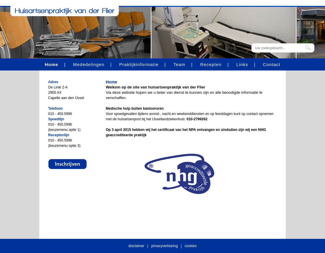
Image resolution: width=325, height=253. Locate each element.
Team (179, 64)
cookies (191, 246)
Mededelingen (88, 64)
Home (51, 64)
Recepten (210, 64)
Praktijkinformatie (139, 64)
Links (242, 64)
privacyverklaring (164, 246)
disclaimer (136, 246)
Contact (271, 64)
